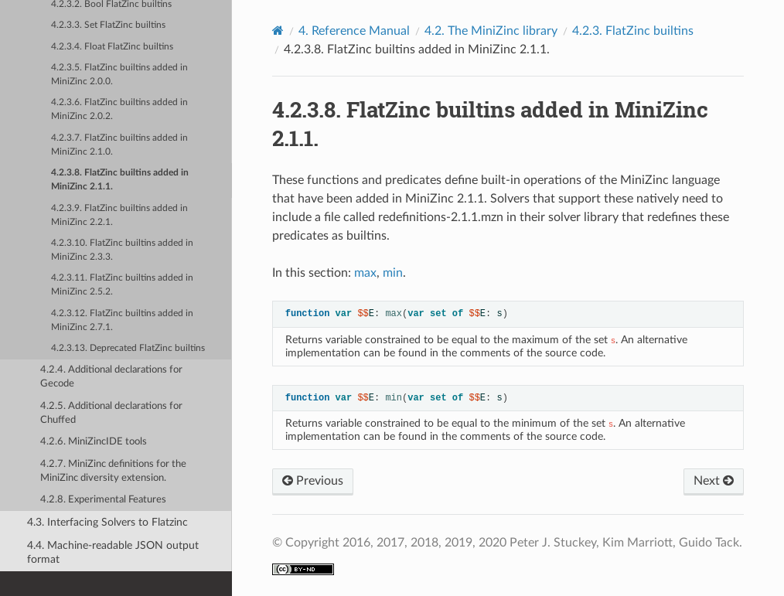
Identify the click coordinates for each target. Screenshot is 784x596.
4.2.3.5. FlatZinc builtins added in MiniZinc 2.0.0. (119, 74)
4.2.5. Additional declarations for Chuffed (111, 413)
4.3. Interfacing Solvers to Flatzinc (107, 522)
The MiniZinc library (490, 31)
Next (714, 481)
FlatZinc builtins (633, 31)
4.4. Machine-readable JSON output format (113, 552)
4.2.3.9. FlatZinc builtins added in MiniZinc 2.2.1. (119, 215)
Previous (312, 481)
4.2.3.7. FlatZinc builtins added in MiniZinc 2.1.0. (119, 145)
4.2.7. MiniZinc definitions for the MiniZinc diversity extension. (113, 471)
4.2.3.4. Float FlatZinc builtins (112, 47)
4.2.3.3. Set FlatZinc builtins (108, 25)
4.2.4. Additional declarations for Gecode (111, 377)
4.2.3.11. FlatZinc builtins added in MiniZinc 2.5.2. (122, 285)
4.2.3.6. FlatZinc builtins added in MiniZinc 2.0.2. (119, 109)
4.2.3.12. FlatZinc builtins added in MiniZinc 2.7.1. (122, 320)
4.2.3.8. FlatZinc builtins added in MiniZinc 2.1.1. (120, 180)
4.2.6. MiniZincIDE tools (93, 442)
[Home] (278, 30)
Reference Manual (354, 31)
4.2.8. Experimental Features (103, 500)
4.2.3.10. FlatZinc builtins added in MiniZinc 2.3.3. (122, 250)
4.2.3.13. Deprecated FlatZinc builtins (128, 348)
